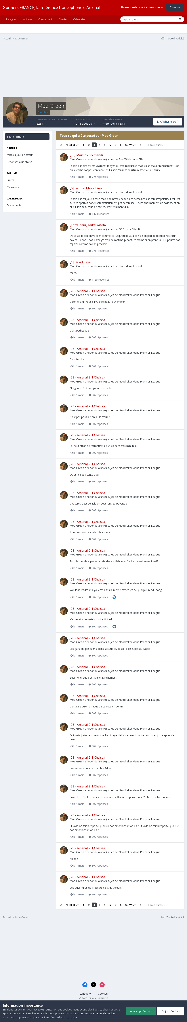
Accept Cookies (141, 1011)
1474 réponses (99, 214)
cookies (104, 1009)
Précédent (72, 144)
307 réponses (98, 308)
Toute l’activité (15, 136)
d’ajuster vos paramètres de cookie (94, 1013)
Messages (13, 187)
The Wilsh (125, 159)
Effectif (142, 159)
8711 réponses (99, 250)
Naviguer (11, 19)
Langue (85, 993)
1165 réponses (99, 279)
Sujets (10, 180)
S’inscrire (175, 7)
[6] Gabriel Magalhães (86, 188)
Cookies (103, 993)
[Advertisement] (45, 71)
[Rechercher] (133, 19)
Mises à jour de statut (20, 155)
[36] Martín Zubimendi (86, 155)
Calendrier (79, 19)
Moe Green (77, 159)
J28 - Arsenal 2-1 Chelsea (87, 291)
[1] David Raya (80, 262)
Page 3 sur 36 (156, 144)
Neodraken (126, 295)
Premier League (150, 295)
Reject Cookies (170, 1011)
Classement (45, 19)
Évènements (14, 205)
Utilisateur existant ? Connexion (140, 7)
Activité (27, 19)
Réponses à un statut (19, 162)
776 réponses (98, 176)
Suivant (130, 144)
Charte (63, 19)
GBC (121, 229)
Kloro (122, 192)
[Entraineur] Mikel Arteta (88, 225)
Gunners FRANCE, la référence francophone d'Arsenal (51, 7)
